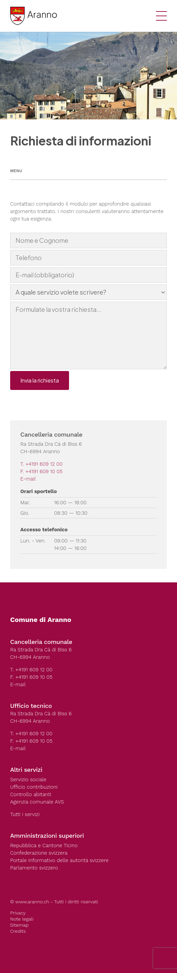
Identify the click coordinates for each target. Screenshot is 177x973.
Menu (16, 170)
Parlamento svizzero (34, 868)
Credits (18, 931)
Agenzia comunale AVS (37, 802)
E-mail (28, 479)
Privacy (18, 913)
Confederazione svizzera (38, 853)
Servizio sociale (28, 780)
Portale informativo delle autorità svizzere (59, 860)
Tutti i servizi (25, 814)
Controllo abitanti (30, 794)
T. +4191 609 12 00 (41, 464)
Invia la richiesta (39, 380)
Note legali (22, 919)
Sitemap (19, 925)
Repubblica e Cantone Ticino (44, 845)
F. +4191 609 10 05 (41, 471)
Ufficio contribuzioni (34, 787)
